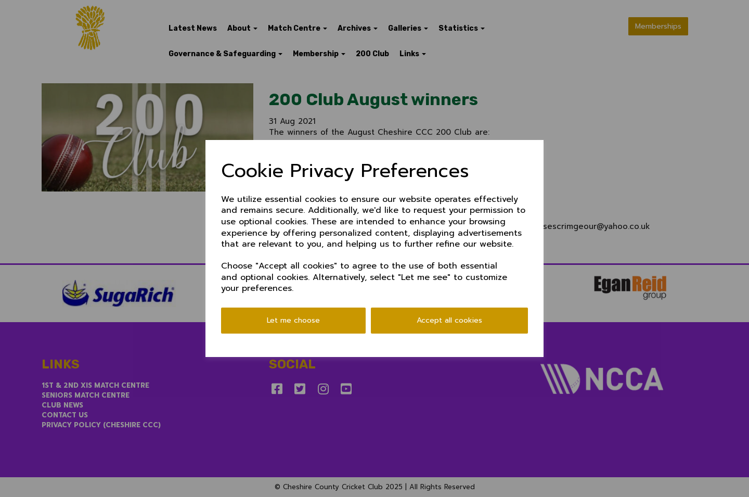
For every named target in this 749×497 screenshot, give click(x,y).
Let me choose (293, 320)
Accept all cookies (449, 320)
